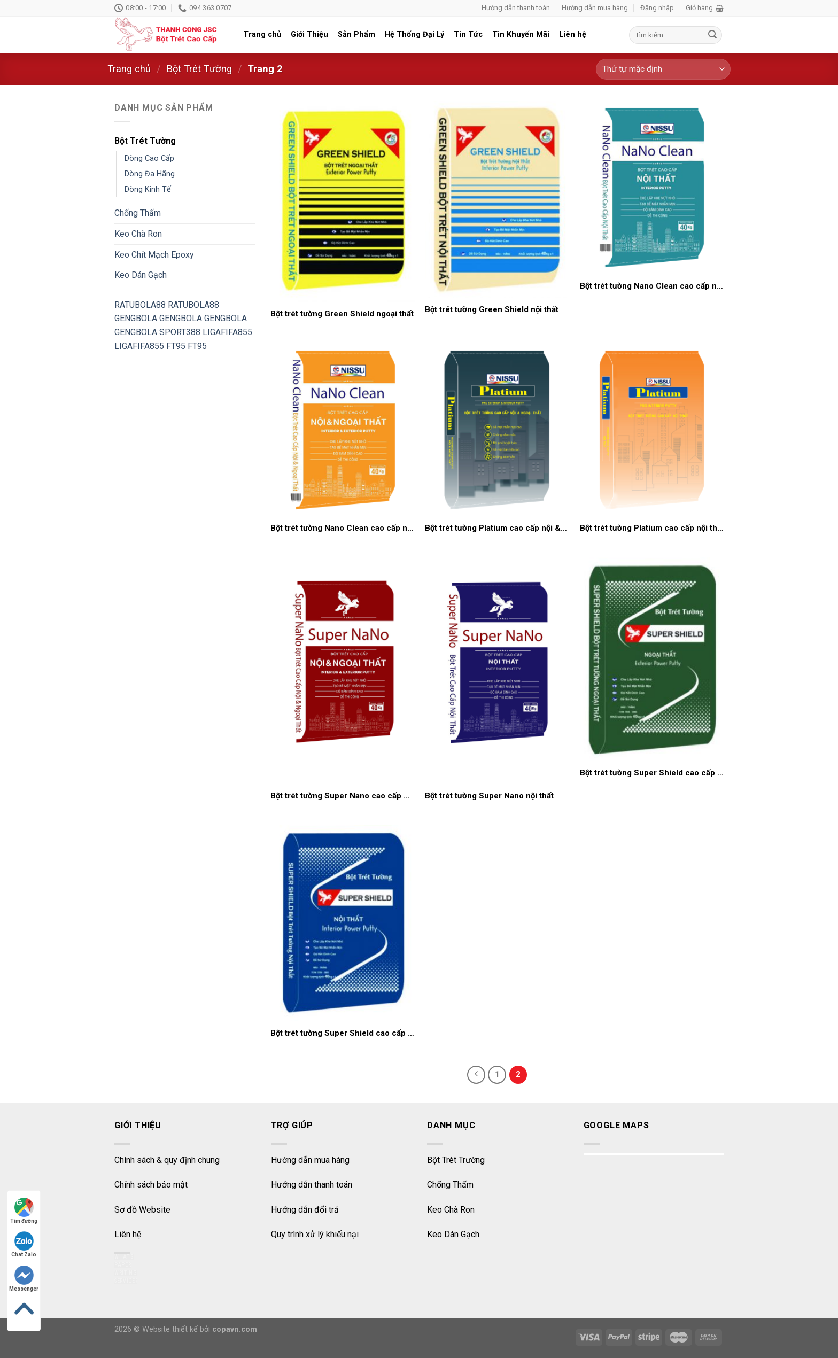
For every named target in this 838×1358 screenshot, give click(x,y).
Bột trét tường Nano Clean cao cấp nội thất (652, 286)
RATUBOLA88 (140, 305)
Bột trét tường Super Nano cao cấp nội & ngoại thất (342, 796)
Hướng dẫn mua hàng (595, 8)
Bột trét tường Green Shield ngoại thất (342, 314)
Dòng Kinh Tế (148, 189)
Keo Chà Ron (138, 234)
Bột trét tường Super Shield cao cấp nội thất (342, 1033)
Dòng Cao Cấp (149, 158)
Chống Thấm (137, 213)
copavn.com (234, 1329)
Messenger (23, 1279)
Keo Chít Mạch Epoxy (154, 255)
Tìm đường (23, 1211)
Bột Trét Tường (199, 68)
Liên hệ (572, 34)
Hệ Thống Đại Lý (414, 34)
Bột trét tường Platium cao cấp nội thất (652, 528)
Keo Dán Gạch (140, 275)
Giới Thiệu (309, 34)
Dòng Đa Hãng (150, 174)
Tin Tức (468, 34)
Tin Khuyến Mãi (520, 34)
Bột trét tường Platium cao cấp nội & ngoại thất (497, 528)
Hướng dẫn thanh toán (516, 8)
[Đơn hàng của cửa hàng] (663, 69)
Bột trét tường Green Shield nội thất (491, 309)
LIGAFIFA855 (227, 332)
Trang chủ (262, 34)
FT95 (175, 346)
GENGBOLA (135, 318)
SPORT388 (179, 332)
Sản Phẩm (356, 34)
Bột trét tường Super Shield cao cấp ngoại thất (652, 773)
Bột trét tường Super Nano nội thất (489, 796)
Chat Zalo (23, 1244)
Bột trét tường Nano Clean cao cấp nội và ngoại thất (342, 528)
